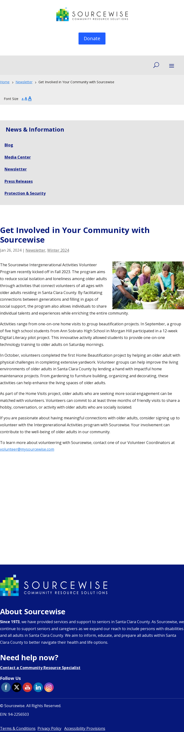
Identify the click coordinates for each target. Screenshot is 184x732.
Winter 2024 (58, 250)
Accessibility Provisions (84, 728)
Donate (92, 38)
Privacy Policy (49, 728)
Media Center (18, 157)
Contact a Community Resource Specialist (40, 667)
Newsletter (35, 250)
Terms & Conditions (18, 728)
